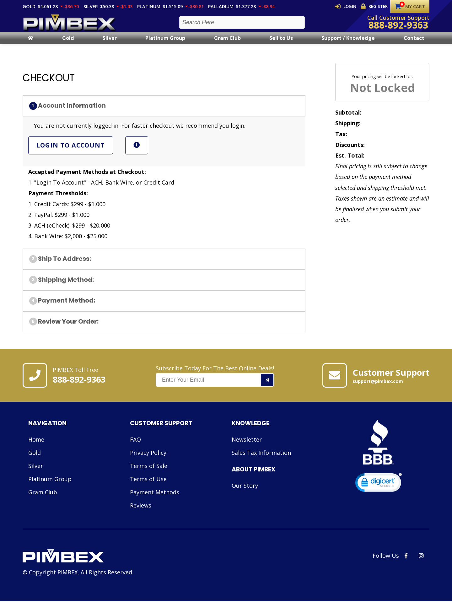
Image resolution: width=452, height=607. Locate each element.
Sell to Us (281, 43)
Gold (68, 43)
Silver (110, 43)
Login (346, 6)
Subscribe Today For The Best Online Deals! (215, 381)
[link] (378, 489)
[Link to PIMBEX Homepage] (78, 562)
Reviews (140, 511)
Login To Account (70, 151)
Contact (414, 43)
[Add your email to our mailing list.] (267, 385)
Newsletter (247, 445)
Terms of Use (148, 484)
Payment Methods (154, 498)
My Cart (410, 6)
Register (374, 6)
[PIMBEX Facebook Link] (406, 561)
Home (36, 445)
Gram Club (227, 43)
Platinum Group (165, 43)
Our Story (245, 491)
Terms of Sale (148, 471)
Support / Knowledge (348, 43)
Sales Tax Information (261, 458)
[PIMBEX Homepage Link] (70, 25)
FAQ (135, 445)
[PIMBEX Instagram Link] (421, 561)
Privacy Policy (148, 458)
